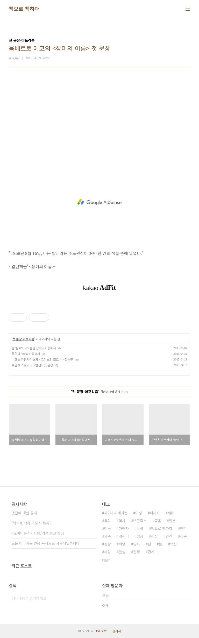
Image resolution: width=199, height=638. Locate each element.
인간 (169, 536)
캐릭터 (124, 536)
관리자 (116, 631)
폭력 (140, 528)
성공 (140, 536)
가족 (107, 536)
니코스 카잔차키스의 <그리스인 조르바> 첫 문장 (43, 359)
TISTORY (100, 631)
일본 (172, 520)
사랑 (107, 551)
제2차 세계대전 (115, 512)
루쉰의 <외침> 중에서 (26, 353)
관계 (151, 551)
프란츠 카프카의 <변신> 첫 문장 (32, 365)
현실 (122, 551)
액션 (173, 544)
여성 (138, 512)
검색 (92, 598)
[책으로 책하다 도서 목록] (31, 523)
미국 (107, 528)
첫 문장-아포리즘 (23, 339)
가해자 (124, 528)
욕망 (107, 520)
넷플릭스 (140, 520)
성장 (107, 544)
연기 (183, 528)
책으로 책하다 (24, 8)
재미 (171, 512)
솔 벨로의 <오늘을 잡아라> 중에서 (34, 348)
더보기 (106, 560)
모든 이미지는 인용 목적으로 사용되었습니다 (45, 543)
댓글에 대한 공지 (24, 512)
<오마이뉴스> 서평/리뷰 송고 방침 (37, 533)
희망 (122, 544)
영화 (136, 544)
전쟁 (136, 551)
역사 (122, 520)
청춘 (183, 536)
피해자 (155, 512)
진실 (154, 536)
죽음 (157, 520)
